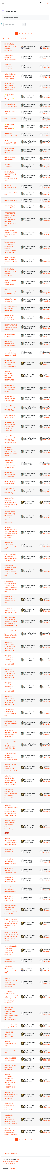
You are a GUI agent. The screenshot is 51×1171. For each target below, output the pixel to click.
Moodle (13, 1168)
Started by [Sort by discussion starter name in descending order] (24, 39)
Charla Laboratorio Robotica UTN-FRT (10, 142)
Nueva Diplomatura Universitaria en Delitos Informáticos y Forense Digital (11, 557)
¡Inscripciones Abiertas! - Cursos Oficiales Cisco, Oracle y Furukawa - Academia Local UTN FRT (11, 586)
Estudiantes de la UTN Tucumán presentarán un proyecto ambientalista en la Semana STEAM (10, 247)
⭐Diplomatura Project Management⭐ (9, 97)
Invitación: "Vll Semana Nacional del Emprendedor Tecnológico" (11, 1095)
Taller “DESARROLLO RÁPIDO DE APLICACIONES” (11, 282)
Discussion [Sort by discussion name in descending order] (6, 39)
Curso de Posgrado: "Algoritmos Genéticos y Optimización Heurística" (11, 950)
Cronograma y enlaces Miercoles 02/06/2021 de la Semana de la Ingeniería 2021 (10, 687)
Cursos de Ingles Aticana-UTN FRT (10, 207)
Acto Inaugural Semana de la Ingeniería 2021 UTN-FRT (11, 713)
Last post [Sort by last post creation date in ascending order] (43, 39)
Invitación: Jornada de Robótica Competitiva (10, 1067)
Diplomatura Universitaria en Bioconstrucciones (10, 344)
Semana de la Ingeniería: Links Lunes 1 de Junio (10, 898)
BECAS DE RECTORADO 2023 (10, 187)
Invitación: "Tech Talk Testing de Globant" (11, 1026)
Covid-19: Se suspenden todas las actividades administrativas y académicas (11, 982)
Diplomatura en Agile (11, 200)
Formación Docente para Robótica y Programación (11, 308)
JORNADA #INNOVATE (8, 166)
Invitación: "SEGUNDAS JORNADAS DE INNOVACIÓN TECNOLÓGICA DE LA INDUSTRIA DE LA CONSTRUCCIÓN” (11, 1081)
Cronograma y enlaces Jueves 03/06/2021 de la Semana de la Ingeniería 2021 (10, 673)
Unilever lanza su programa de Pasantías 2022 (10, 318)
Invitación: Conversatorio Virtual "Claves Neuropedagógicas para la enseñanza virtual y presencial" (11, 810)
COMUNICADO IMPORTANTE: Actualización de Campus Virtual (10, 464)
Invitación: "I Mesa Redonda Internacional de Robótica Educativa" (11, 768)
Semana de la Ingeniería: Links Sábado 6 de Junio (10, 852)
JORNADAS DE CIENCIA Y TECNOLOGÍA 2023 (10, 57)
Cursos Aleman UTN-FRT (11, 194)
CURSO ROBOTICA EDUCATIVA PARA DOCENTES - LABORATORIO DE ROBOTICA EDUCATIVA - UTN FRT (10, 219)
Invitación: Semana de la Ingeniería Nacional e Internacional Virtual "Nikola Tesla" (11, 910)
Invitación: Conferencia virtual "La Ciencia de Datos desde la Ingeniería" (11, 841)
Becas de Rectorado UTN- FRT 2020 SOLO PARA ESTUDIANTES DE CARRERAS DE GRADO (11, 923)
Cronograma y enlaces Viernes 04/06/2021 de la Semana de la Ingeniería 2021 (10, 660)
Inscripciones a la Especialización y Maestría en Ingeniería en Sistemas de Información (10, 517)
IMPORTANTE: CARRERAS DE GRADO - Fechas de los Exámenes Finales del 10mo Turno (11, 795)
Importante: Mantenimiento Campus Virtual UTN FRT (11, 970)
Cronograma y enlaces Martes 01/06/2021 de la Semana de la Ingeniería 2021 (10, 700)
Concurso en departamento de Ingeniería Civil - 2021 (11, 610)
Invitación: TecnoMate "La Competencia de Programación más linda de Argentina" (10, 780)
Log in (47, 3)
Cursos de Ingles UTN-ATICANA (10, 335)
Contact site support (10, 1153)
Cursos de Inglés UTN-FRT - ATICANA (11, 105)
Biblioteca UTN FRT (10, 119)
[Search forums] (12, 24)
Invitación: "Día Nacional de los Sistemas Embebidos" (9, 1107)
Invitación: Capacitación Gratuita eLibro (9, 67)
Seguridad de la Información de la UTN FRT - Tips (10, 399)
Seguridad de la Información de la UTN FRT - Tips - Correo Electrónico (10, 439)
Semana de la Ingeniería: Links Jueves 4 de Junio (10, 870)
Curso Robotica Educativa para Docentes (9, 150)
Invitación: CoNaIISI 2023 (10, 112)
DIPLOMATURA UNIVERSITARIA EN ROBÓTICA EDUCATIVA (10, 272)
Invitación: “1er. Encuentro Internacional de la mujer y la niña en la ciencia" (11, 502)
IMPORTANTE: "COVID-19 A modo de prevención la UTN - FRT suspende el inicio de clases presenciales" (11, 997)
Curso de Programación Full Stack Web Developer (11, 292)
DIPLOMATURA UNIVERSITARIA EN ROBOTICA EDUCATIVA (10, 47)
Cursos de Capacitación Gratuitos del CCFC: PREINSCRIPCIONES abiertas (11, 452)
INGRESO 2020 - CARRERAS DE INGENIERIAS (9, 1034)
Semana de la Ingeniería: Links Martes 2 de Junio (10, 889)
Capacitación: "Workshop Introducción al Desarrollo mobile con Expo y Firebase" (11, 1119)
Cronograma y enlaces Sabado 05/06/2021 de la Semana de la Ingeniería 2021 (10, 646)
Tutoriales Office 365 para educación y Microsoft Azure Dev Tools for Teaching (11, 634)
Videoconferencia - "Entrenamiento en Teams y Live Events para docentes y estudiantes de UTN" (11, 621)
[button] (41, 3)
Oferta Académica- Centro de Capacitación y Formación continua (11, 756)
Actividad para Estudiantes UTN (10, 960)
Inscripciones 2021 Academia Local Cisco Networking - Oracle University (10, 745)
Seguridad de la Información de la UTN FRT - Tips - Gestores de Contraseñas (10, 427)
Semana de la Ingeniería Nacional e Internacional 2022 (11, 353)
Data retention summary (10, 1161)
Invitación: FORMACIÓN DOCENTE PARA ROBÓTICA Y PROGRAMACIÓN (10, 376)
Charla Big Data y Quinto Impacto (10, 482)
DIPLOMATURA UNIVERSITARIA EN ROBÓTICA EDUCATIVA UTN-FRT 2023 (11, 176)
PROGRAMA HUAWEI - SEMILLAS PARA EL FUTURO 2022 (11, 327)
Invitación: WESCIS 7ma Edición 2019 (10, 1059)
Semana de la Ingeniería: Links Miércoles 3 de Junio (11, 880)
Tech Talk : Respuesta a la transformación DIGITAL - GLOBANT (11, 1132)
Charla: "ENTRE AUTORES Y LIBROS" (11, 135)
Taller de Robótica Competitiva (10, 300)
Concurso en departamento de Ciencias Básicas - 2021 (10, 600)
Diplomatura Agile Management (10, 158)
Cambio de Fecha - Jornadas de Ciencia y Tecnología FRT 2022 (11, 234)
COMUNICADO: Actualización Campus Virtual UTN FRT (11, 546)
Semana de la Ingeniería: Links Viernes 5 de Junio (10, 861)
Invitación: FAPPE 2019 (10, 1052)
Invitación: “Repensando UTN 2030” (10, 1043)
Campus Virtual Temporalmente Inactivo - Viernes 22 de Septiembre (11, 86)
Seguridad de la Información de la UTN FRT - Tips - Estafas (10, 388)
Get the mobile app (9, 1163)
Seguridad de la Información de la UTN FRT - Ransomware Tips (10, 363)
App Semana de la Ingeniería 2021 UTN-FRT (11, 723)
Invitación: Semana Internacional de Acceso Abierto (10, 76)
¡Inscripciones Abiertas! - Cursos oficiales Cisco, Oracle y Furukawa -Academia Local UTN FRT (11, 571)
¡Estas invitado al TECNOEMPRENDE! (10, 416)
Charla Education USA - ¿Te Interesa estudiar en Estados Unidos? (11, 261)
